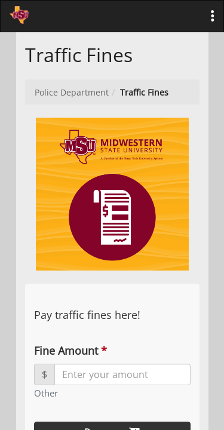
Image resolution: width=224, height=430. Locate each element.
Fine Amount (70, 350)
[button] (212, 16)
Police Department (72, 92)
